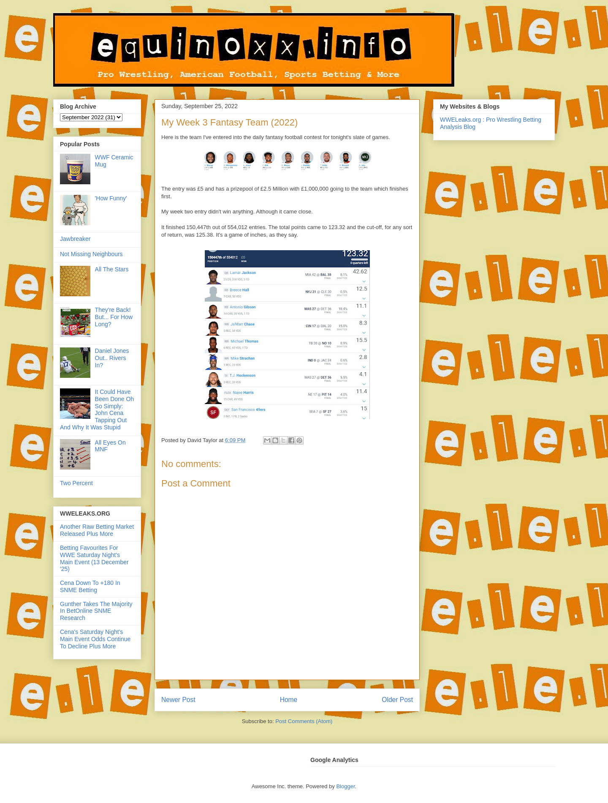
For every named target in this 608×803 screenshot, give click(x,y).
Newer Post (178, 699)
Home (289, 699)
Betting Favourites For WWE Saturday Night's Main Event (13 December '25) (94, 558)
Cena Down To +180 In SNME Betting (90, 586)
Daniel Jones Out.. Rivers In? (112, 358)
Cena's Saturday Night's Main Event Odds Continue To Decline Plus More (95, 639)
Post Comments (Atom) (303, 721)
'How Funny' (111, 198)
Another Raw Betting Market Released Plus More (97, 530)
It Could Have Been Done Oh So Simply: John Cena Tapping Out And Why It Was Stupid (97, 409)
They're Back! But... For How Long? (114, 317)
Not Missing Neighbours (91, 254)
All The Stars (112, 269)
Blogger (345, 786)
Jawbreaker (75, 238)
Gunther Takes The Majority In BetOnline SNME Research (96, 611)
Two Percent (76, 483)
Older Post (397, 699)
